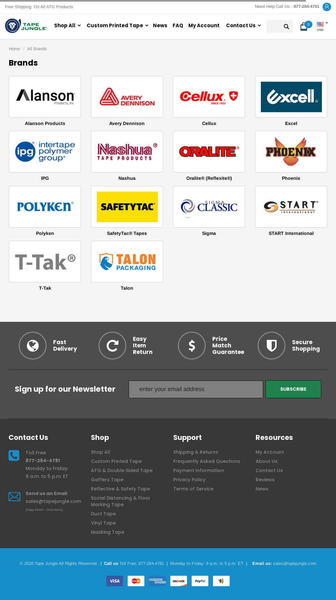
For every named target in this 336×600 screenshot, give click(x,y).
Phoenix (291, 178)
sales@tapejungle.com (53, 501)
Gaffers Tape (107, 479)
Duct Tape (103, 513)
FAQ (178, 25)
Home (14, 48)
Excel (291, 123)
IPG (45, 178)
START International (291, 233)
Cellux (209, 123)
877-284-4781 (43, 460)
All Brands (37, 48)
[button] (327, 7)
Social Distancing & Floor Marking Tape (120, 501)
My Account (204, 25)
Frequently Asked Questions (206, 461)
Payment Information (198, 470)
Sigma (209, 233)
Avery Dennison (127, 123)
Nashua (127, 178)
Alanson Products (45, 123)
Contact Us (241, 25)
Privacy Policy (189, 479)
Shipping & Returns (195, 452)
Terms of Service (193, 489)
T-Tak (45, 288)
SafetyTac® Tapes (127, 233)
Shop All (64, 25)
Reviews (265, 479)
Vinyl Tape (103, 523)
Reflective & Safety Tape (120, 489)
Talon (127, 288)
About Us (267, 461)
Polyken (45, 233)
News (160, 25)
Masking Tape (107, 532)
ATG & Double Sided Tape (122, 470)
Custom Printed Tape (115, 25)
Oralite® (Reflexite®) (209, 178)
